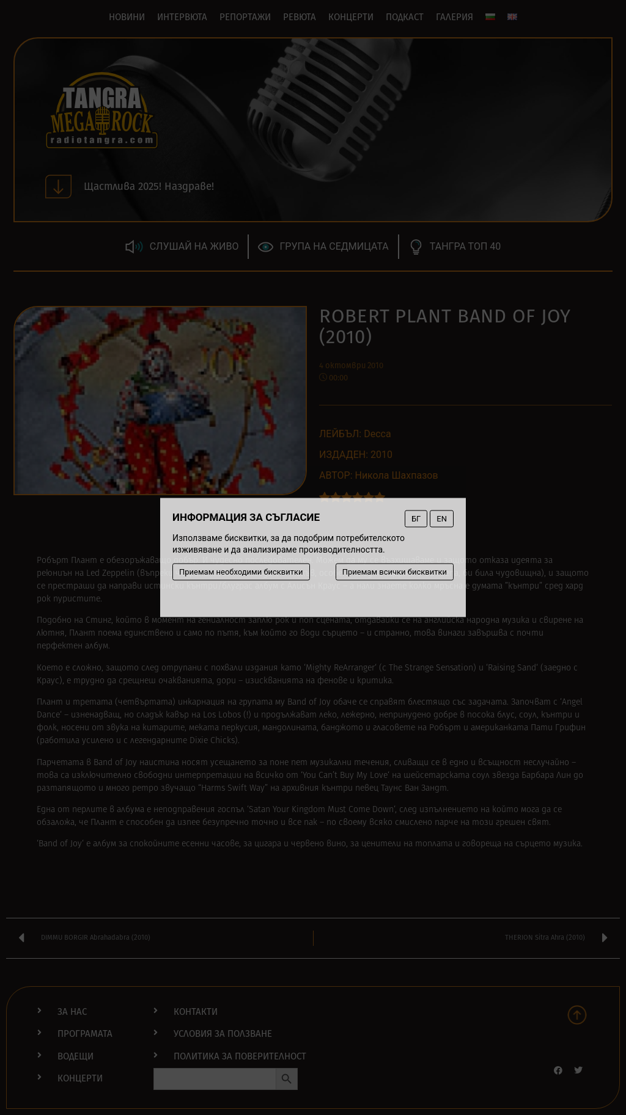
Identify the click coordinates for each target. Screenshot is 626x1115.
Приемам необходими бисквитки (241, 571)
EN (441, 518)
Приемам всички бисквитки (394, 571)
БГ (416, 518)
